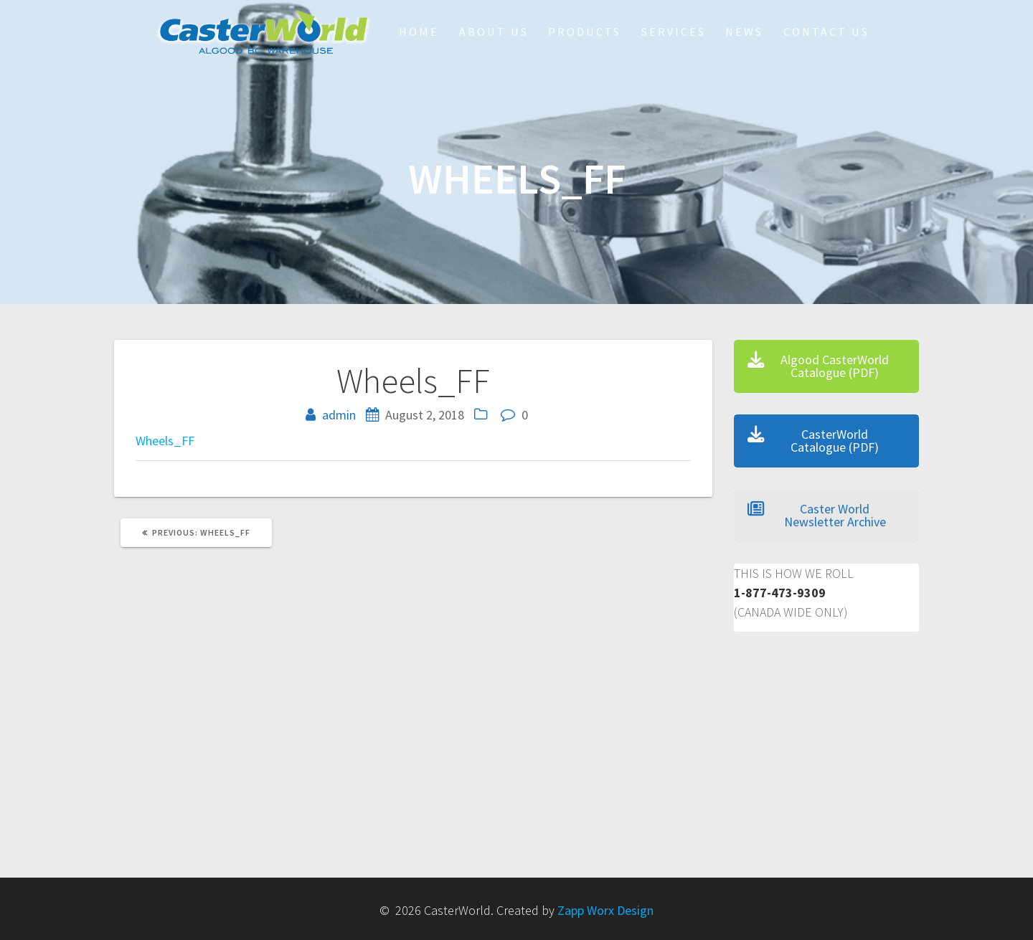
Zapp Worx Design (605, 910)
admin (339, 415)
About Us (494, 31)
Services (673, 31)
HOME (419, 31)
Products (584, 31)
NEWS (744, 31)
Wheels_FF (165, 440)
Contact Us (826, 31)
